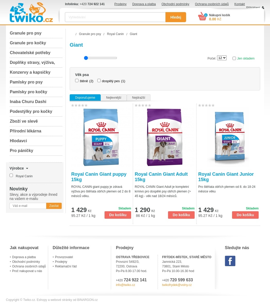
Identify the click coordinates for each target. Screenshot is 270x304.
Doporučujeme (85, 97)
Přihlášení (253, 8)
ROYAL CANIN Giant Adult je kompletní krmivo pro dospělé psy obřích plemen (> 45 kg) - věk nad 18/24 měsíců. (163, 191)
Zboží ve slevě (24, 121)
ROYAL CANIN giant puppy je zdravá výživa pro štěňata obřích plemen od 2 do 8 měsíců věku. (100, 191)
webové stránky (61, 300)
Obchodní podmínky (175, 4)
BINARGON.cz (87, 300)
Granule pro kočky (28, 43)
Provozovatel (64, 257)
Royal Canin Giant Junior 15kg (226, 177)
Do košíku (117, 215)
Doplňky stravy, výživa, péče (32, 64)
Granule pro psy (26, 33)
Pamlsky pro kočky (28, 92)
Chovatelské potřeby (30, 52)
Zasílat (54, 206)
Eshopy (42, 300)
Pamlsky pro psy (26, 82)
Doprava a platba (144, 4)
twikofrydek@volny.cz (177, 285)
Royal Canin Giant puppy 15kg (98, 177)
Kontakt (239, 4)
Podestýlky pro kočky (31, 111)
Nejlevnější (113, 97)
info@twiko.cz (125, 285)
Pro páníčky (21, 150)
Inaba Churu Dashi (28, 101)
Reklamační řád (66, 266)
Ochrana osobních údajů (212, 4)
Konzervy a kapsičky (30, 72)
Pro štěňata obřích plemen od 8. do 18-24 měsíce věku (226, 189)
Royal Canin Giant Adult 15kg (161, 177)
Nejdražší (138, 97)
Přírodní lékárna (25, 131)
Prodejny (120, 4)
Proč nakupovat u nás (27, 271)
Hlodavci (18, 141)
